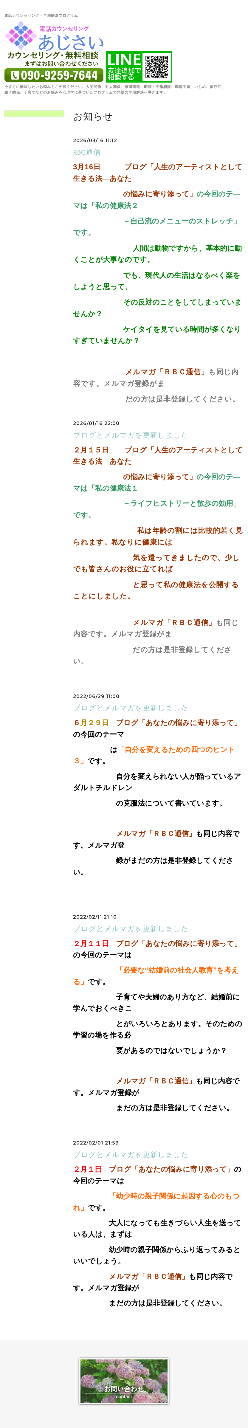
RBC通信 (87, 152)
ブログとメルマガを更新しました (131, 435)
